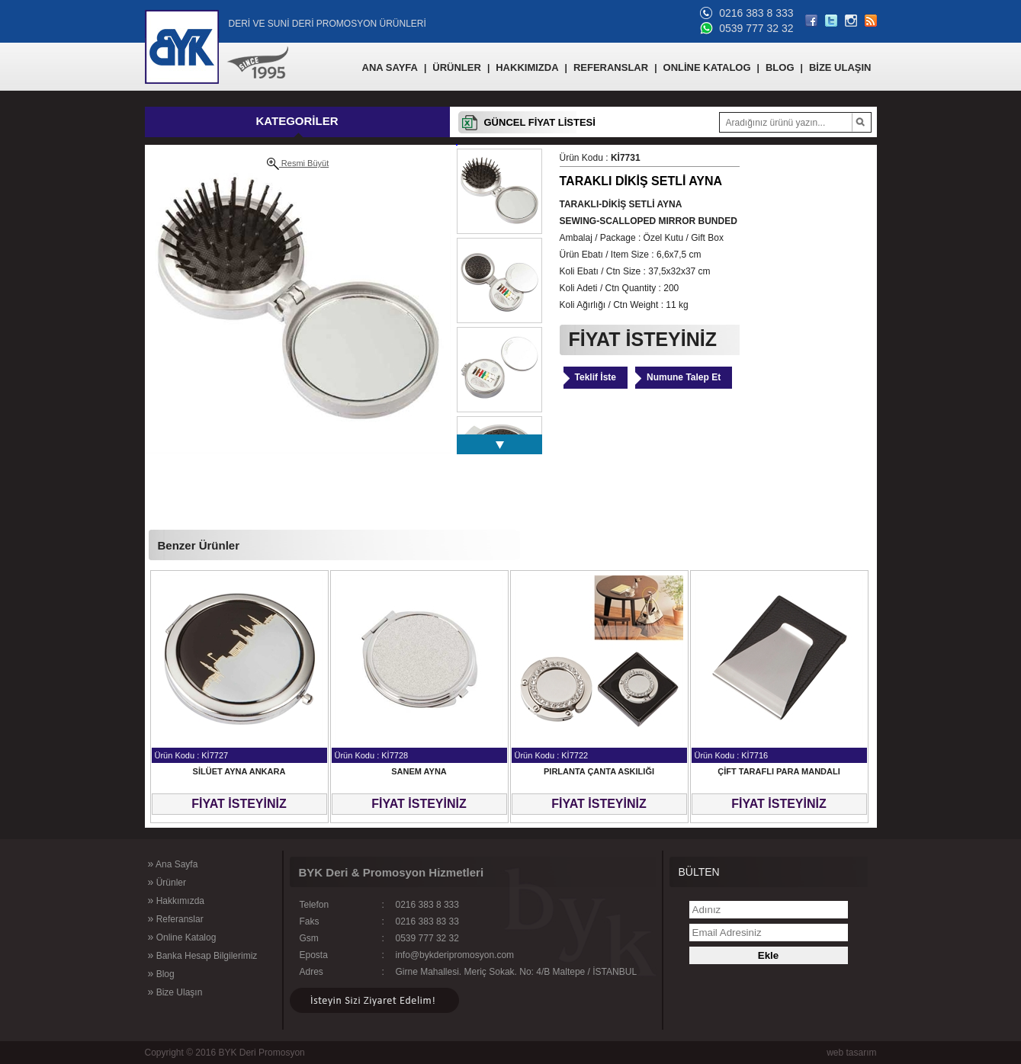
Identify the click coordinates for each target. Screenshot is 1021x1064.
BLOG (780, 67)
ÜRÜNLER (456, 67)
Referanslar (176, 918)
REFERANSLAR (610, 67)
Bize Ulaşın (175, 991)
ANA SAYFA (390, 67)
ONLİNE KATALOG (707, 67)
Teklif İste (595, 377)
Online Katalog (182, 937)
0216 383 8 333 (756, 13)
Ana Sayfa (173, 863)
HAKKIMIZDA (527, 67)
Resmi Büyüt (298, 164)
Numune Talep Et (684, 377)
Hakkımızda (176, 900)
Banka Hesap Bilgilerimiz (203, 955)
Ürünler (167, 882)
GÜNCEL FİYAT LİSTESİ (540, 122)
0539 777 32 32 (756, 28)
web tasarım (851, 1052)
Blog (161, 973)
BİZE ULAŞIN (840, 67)
